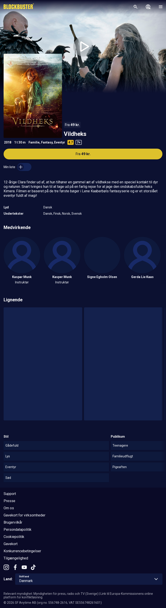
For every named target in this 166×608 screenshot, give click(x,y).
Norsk (66, 213)
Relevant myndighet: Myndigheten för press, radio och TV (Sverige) (51, 593)
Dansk (47, 207)
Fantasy (47, 142)
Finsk (57, 213)
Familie (34, 142)
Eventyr (59, 142)
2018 (7, 142)
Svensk (76, 213)
